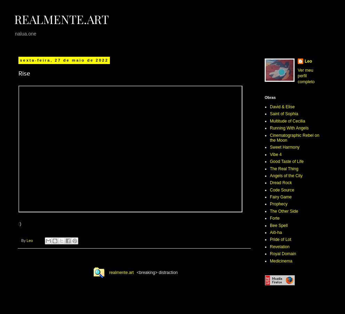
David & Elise (282, 106)
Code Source (282, 190)
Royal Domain (283, 253)
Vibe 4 (276, 154)
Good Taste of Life (287, 161)
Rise (24, 73)
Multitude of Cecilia (287, 121)
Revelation (280, 246)
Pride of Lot (280, 239)
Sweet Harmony (284, 147)
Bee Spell (279, 225)
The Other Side (284, 211)
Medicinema (281, 261)
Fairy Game (281, 197)
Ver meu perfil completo (306, 76)
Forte (275, 218)
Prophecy (279, 204)
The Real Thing (284, 168)
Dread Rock (281, 182)
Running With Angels (289, 128)
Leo (308, 61)
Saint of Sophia (284, 113)
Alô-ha (276, 232)
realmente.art (121, 272)
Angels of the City (286, 175)
